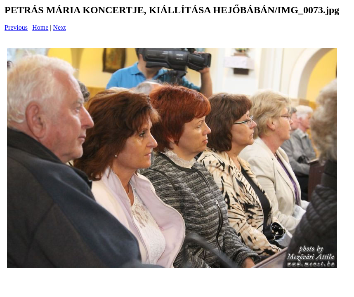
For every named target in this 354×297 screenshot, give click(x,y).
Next (59, 27)
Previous (16, 27)
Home (40, 27)
